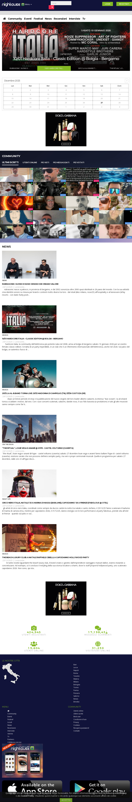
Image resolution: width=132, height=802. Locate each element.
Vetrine (10, 734)
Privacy (76, 722)
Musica (5, 335)
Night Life (6, 499)
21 (119, 98)
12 (84, 94)
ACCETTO (66, 800)
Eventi (28, 18)
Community (15, 18)
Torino (76, 687)
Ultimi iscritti (10, 162)
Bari (75, 664)
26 (84, 103)
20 (102, 98)
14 (119, 94)
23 (30, 103)
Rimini (75, 699)
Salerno (76, 696)
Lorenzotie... (20, 287)
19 (84, 98)
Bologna (76, 684)
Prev (4, 46)
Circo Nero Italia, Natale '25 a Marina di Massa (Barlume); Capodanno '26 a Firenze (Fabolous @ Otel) (55, 503)
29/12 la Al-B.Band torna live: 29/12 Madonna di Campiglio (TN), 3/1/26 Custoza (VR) (43, 393)
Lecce (75, 667)
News (48, 18)
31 (48, 107)
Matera (76, 679)
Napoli (76, 670)
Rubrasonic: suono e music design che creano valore (30, 284)
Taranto (76, 676)
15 (12, 98)
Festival (38, 18)
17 (48, 98)
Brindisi (76, 702)
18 (66, 98)
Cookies (76, 725)
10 (48, 94)
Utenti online (30, 162)
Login (107, 4)
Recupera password (81, 728)
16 (30, 98)
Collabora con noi (14, 742)
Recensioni (60, 18)
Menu (27, 5)
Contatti (76, 731)
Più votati (78, 162)
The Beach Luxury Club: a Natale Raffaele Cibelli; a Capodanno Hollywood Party (45, 557)
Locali (9, 722)
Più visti (45, 162)
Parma (76, 690)
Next (127, 46)
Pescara (76, 693)
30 (30, 107)
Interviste (74, 18)
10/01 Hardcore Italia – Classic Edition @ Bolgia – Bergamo (32, 338)
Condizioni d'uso (80, 719)
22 (12, 103)
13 (102, 94)
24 (48, 103)
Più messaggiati (61, 162)
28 (119, 103)
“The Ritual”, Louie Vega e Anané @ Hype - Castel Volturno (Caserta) (37, 448)
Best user (77, 716)
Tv (83, 18)
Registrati (124, 4)
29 (12, 107)
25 (66, 103)
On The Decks (8, 444)
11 (66, 94)
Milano (76, 682)
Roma (75, 673)
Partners (10, 739)
